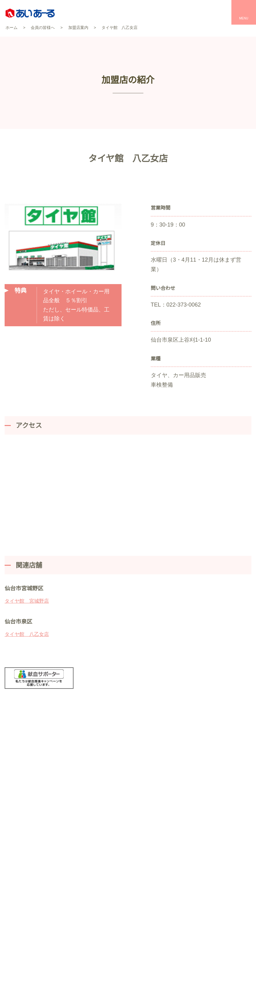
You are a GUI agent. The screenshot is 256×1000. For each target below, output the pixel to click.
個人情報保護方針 (72, 959)
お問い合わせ (144, 750)
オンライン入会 (178, 991)
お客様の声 (103, 849)
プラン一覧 (103, 870)
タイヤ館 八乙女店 (27, 624)
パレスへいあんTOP (198, 838)
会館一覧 (101, 860)
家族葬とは (103, 892)
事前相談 (101, 913)
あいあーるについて (41, 838)
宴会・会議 (189, 870)
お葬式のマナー (108, 902)
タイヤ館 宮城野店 (27, 591)
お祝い (185, 860)
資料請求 (186, 750)
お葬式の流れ (105, 881)
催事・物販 (189, 892)
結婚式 (185, 849)
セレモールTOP (108, 838)
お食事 (185, 881)
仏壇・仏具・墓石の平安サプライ (125, 924)
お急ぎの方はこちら (230, 750)
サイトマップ (118, 959)
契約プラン (41, 860)
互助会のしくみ (41, 849)
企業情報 (41, 882)
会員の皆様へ (41, 871)
